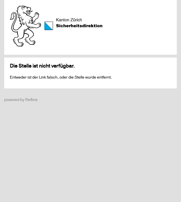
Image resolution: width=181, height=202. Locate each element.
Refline (31, 99)
